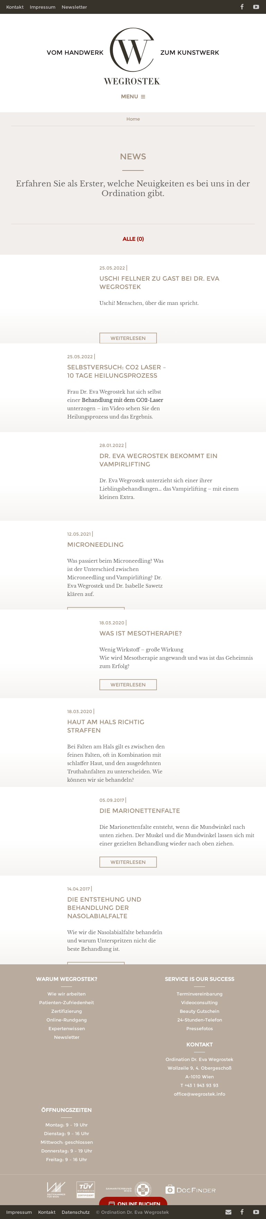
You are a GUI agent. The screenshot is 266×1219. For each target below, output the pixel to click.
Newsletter (74, 7)
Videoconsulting (199, 1002)
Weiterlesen (128, 338)
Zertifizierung (66, 1011)
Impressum (42, 7)
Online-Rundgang (66, 1020)
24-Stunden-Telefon (199, 1020)
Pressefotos (199, 1028)
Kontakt (15, 7)
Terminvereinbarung (200, 994)
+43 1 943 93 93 (202, 1085)
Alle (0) (133, 239)
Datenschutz (76, 1212)
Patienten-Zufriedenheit (66, 1002)
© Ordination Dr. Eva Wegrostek (132, 1212)
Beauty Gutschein (199, 1011)
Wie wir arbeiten (66, 994)
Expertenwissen (66, 1028)
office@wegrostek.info (199, 1094)
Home (133, 119)
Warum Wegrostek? (66, 979)
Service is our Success (199, 979)
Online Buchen (138, 1204)
